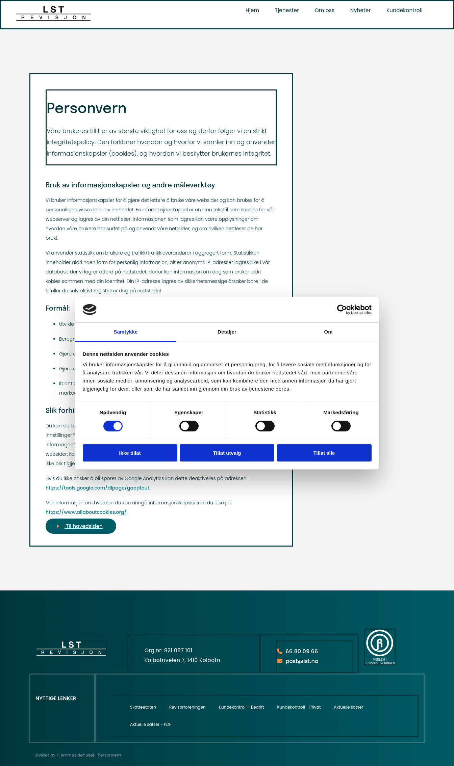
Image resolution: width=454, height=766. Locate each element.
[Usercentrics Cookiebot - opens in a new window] (342, 310)
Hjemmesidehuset (76, 755)
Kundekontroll (405, 10)
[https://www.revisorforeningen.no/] (380, 663)
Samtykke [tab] (126, 332)
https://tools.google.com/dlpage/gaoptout (97, 487)
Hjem (255, 10)
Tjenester (289, 10)
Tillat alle (324, 453)
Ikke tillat (130, 453)
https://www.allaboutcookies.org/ (86, 512)
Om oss (326, 10)
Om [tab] (328, 332)
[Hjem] (53, 19)
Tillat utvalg (227, 453)
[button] (81, 526)
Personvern (109, 755)
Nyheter (361, 10)
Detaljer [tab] (227, 332)
